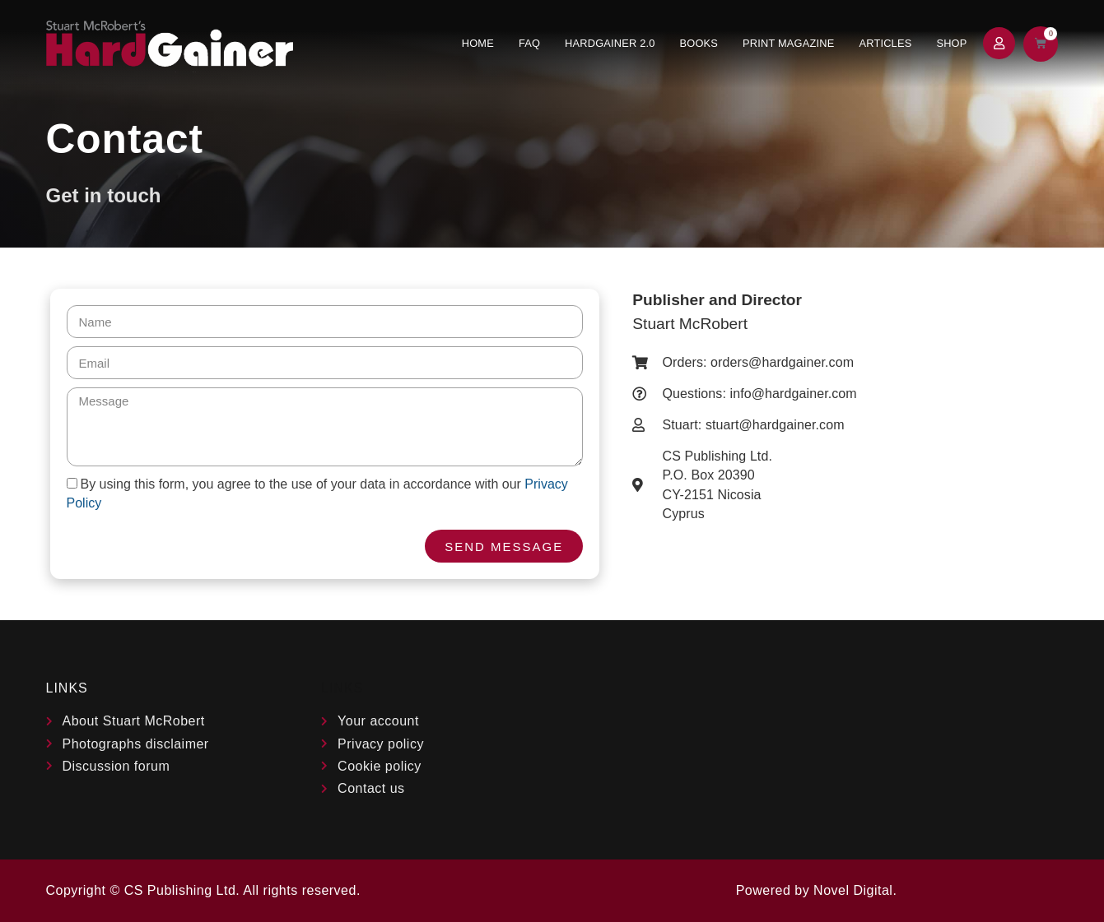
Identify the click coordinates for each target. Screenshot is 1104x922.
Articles (885, 43)
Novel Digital (852, 890)
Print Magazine (788, 43)
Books (699, 43)
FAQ (529, 43)
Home (478, 43)
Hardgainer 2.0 (609, 43)
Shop (951, 43)
